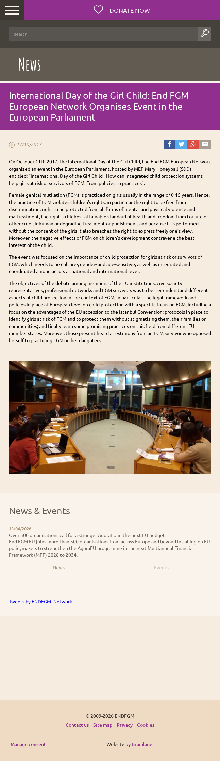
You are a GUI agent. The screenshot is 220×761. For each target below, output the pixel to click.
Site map (102, 725)
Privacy (125, 725)
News (59, 567)
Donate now (129, 10)
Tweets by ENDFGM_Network (40, 601)
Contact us (77, 725)
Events (161, 567)
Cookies (145, 725)
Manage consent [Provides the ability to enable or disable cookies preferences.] (28, 744)
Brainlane (142, 744)
